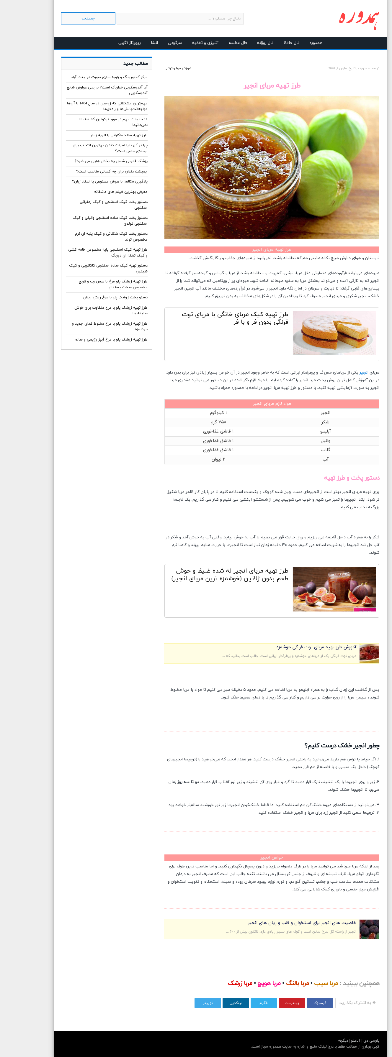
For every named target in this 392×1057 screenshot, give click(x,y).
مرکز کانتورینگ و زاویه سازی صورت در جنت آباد (85, 77)
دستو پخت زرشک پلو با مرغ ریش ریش (91, 297)
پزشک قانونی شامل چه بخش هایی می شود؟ (86, 161)
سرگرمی (151, 43)
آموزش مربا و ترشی (153, 68)
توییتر (184, 1003)
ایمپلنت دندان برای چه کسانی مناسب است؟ (87, 171)
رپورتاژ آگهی (105, 43)
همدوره (291, 43)
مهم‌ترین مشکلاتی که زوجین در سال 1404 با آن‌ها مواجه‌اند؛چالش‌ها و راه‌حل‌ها (83, 106)
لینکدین (211, 1003)
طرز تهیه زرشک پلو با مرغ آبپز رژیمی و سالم (86, 339)
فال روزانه (241, 43)
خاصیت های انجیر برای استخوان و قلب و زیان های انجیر (278, 923)
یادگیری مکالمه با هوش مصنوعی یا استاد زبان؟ (85, 181)
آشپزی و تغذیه (181, 43)
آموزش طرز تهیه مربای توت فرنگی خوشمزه (292, 647)
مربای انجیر (239, 404)
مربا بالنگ (273, 983)
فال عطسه (214, 43)
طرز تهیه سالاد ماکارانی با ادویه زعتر (94, 135)
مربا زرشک (216, 983)
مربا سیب (301, 983)
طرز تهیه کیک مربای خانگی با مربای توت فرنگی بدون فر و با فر (211, 318)
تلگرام (239, 1003)
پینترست (268, 1003)
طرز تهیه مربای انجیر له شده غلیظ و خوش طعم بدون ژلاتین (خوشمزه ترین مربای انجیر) (205, 575)
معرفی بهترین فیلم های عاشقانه (96, 192)
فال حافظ (267, 43)
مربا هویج (244, 983)
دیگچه (319, 1040)
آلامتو (331, 1040)
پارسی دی (346, 1040)
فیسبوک (295, 1003)
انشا (130, 43)
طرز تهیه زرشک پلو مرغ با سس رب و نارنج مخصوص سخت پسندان (89, 284)
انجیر (339, 372)
